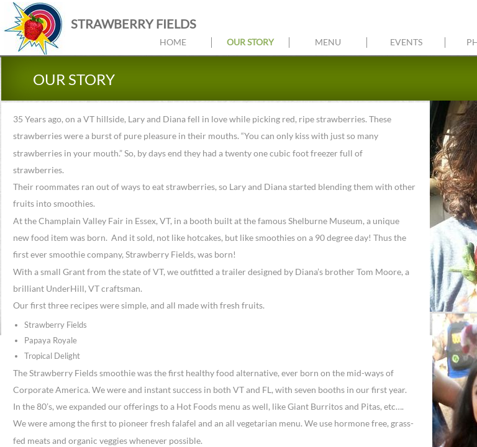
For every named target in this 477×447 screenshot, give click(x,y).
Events (406, 42)
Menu (328, 42)
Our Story (250, 42)
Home (173, 42)
